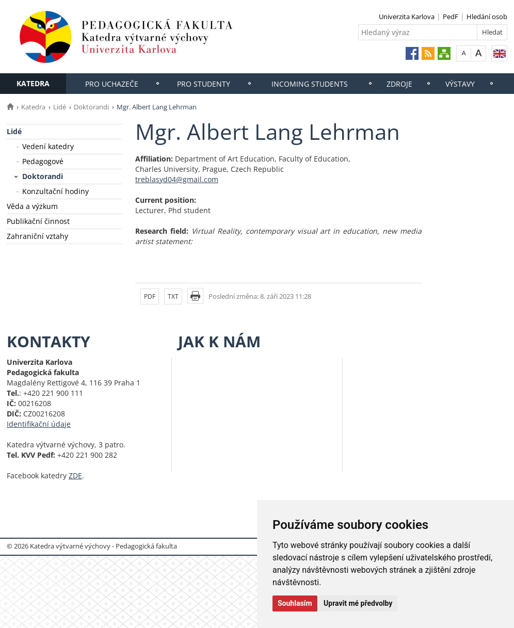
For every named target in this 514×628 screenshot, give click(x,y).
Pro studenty (203, 84)
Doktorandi (91, 106)
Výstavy (460, 84)
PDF (149, 296)
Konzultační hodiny (55, 191)
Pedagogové (42, 161)
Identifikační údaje (39, 424)
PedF (450, 16)
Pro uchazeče (111, 84)
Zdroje (399, 84)
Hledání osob (487, 16)
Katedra (33, 83)
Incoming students (309, 84)
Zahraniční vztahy (37, 236)
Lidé (59, 106)
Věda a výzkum (32, 206)
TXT (173, 296)
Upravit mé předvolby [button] (358, 603)
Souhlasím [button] (295, 603)
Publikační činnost (38, 221)
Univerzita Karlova (407, 16)
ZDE (75, 475)
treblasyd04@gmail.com (176, 179)
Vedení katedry (48, 146)
